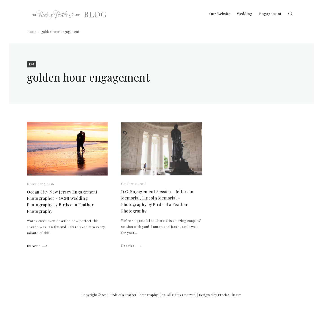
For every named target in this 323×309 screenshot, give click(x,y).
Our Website (219, 13)
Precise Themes (230, 295)
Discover (33, 246)
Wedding (244, 13)
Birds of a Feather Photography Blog (137, 295)
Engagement (270, 13)
